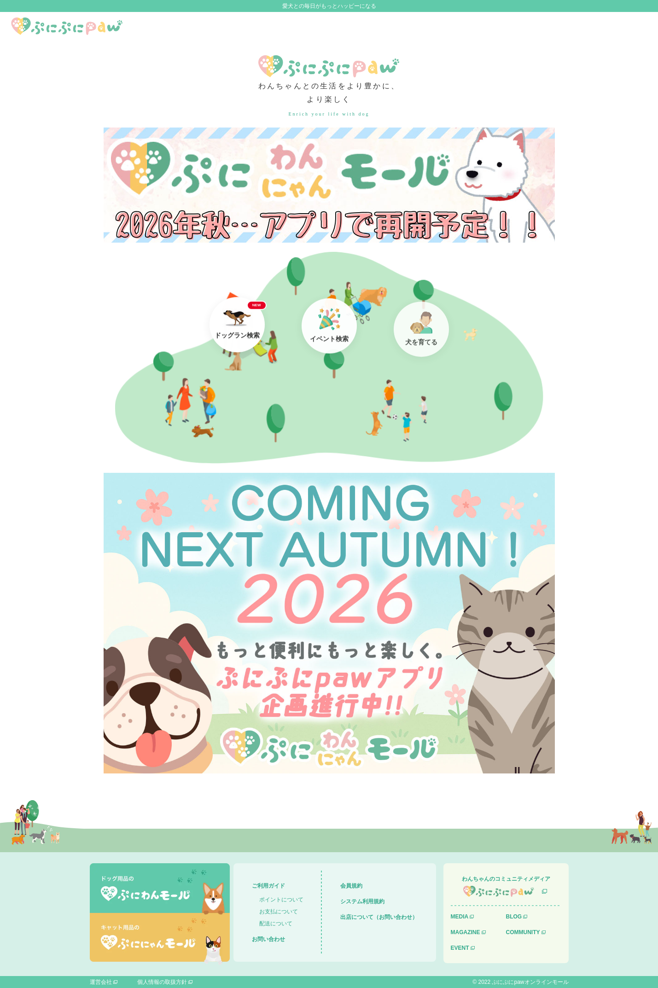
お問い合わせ (268, 939)
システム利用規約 (362, 901)
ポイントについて (281, 899)
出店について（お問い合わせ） (379, 917)
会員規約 (351, 886)
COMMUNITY (523, 932)
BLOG (514, 916)
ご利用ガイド (268, 886)
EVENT (460, 948)
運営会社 (101, 982)
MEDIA (460, 916)
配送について (275, 923)
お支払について (278, 911)
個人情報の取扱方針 (162, 982)
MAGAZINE (465, 932)
